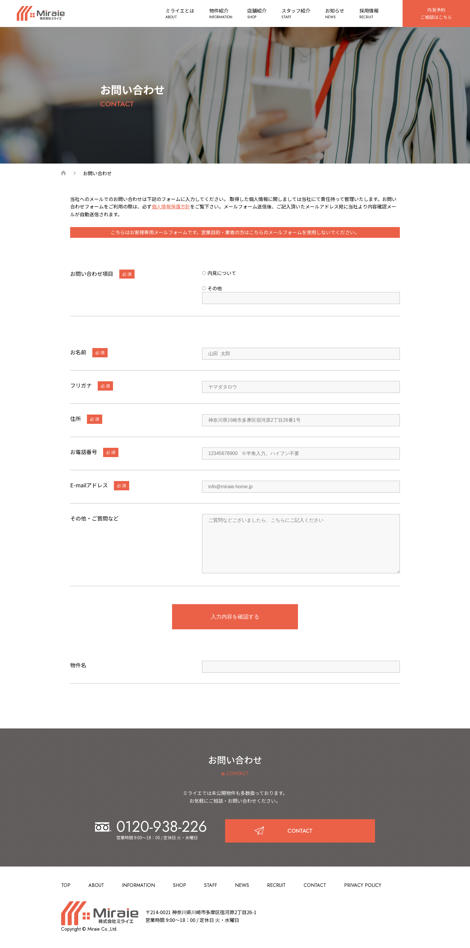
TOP (65, 885)
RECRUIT (276, 885)
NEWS (242, 885)
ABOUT (96, 885)
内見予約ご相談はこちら (435, 13)
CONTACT (315, 885)
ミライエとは (177, 13)
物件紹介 (218, 13)
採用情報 (366, 13)
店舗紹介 (254, 13)
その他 (212, 288)
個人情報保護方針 (171, 206)
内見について (219, 272)
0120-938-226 (151, 826)
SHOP (179, 885)
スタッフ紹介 (293, 13)
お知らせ (332, 13)
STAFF (210, 885)
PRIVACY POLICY (362, 885)
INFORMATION (138, 885)
